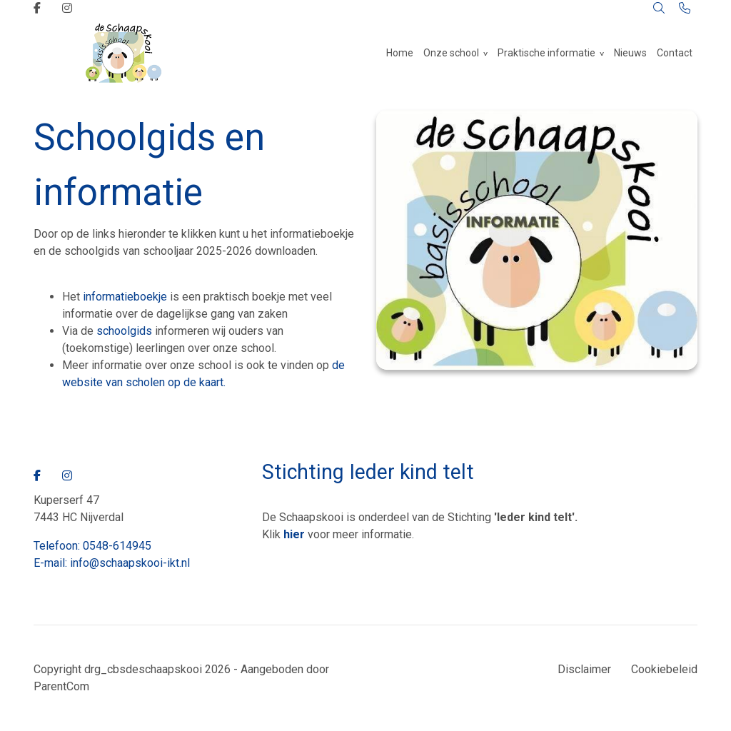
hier (294, 534)
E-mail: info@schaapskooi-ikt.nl (112, 563)
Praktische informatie (546, 53)
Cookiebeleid (664, 669)
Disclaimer (584, 669)
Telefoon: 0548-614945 (92, 546)
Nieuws (630, 53)
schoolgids (124, 331)
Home (399, 53)
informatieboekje (123, 296)
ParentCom (61, 686)
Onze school (451, 53)
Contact (674, 53)
